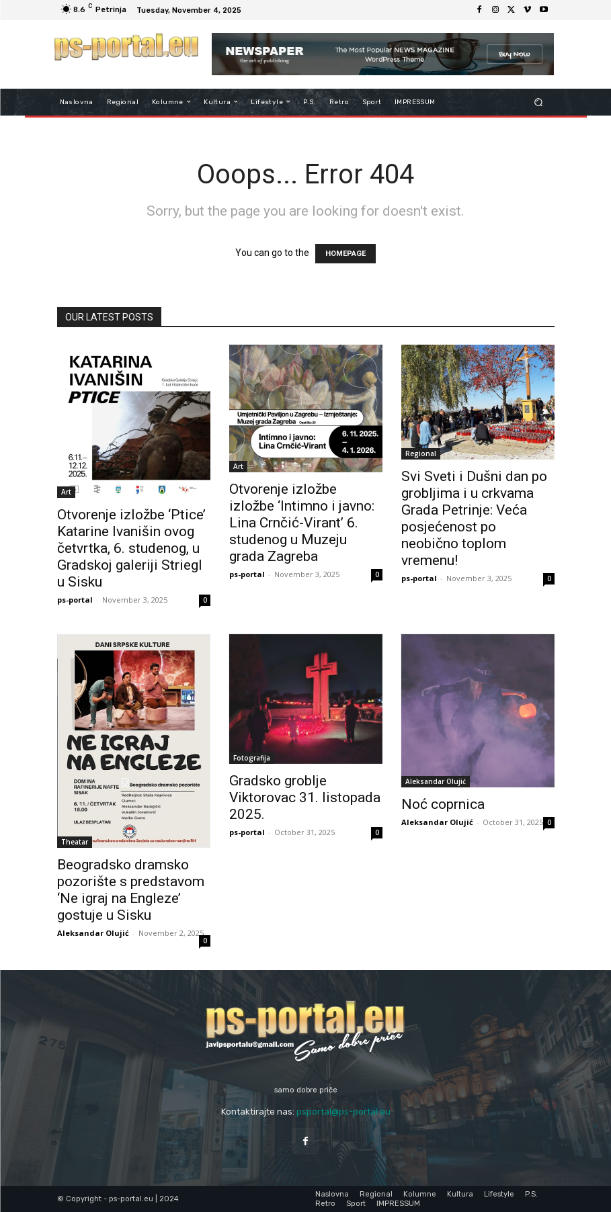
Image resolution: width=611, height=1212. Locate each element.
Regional (420, 453)
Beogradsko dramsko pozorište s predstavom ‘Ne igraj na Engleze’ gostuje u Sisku (130, 890)
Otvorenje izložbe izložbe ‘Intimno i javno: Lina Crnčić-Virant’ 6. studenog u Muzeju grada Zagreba (301, 522)
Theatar (74, 842)
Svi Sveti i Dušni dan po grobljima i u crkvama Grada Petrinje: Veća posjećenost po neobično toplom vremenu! (474, 518)
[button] (538, 102)
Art (66, 491)
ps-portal (75, 600)
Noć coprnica (443, 804)
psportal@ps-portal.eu (343, 1112)
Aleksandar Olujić (93, 933)
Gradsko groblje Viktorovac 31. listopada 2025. (304, 797)
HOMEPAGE (345, 253)
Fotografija (251, 758)
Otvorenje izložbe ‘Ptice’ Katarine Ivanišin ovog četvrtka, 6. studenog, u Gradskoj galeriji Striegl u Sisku (131, 548)
